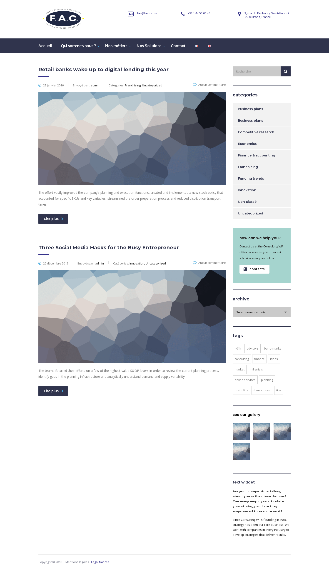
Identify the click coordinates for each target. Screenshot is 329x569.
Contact (178, 46)
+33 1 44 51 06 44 (199, 13)
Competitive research (256, 132)
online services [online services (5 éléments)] (245, 380)
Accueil (45, 46)
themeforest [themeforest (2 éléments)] (262, 390)
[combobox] (262, 312)
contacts (254, 269)
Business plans (250, 109)
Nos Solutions (149, 46)
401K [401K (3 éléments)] (238, 348)
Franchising (248, 167)
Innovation (247, 190)
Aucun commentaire (209, 85)
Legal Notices (100, 562)
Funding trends (251, 178)
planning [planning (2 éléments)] (267, 380)
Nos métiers (116, 46)
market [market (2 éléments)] (239, 369)
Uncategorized (250, 213)
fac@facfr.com (147, 13)
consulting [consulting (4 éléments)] (242, 359)
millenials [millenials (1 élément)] (256, 369)
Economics (247, 144)
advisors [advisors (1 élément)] (253, 348)
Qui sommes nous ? (78, 46)
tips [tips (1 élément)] (278, 390)
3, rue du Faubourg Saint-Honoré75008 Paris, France (266, 15)
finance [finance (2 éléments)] (259, 359)
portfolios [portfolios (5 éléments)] (241, 390)
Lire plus (54, 219)
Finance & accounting (256, 155)
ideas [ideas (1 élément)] (274, 359)
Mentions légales (77, 562)
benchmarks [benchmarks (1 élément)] (272, 348)
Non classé (247, 202)
